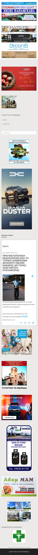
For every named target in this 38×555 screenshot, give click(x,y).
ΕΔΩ (25, 316)
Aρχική (5, 120)
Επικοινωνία (6, 124)
